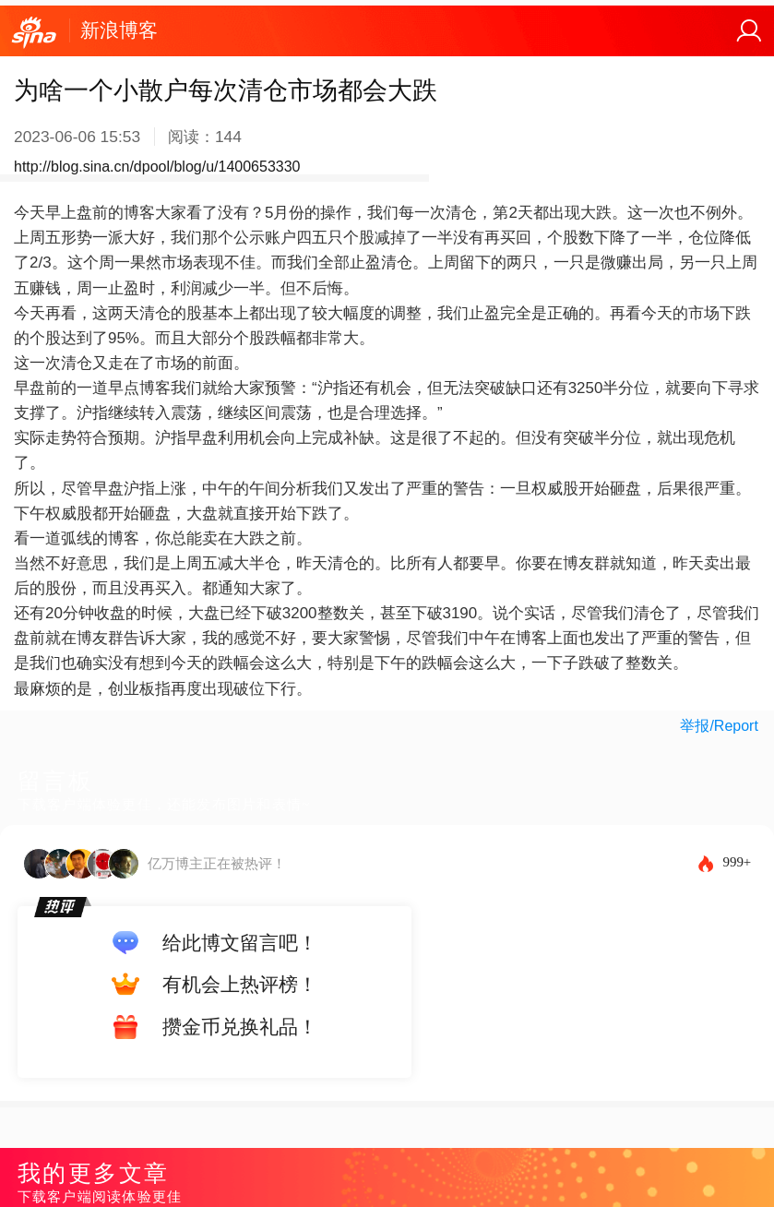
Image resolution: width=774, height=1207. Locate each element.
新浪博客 (119, 30)
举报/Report (718, 726)
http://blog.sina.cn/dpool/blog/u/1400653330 (157, 166)
